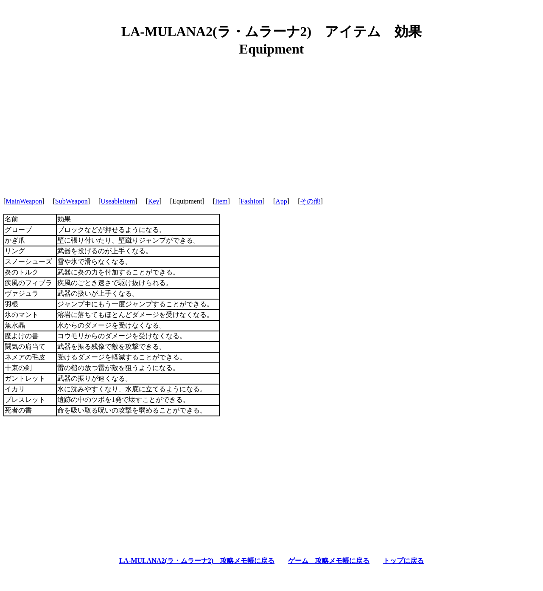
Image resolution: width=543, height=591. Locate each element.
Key (154, 201)
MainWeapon (24, 201)
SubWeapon (71, 201)
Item (221, 201)
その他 (310, 201)
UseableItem (118, 201)
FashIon (252, 201)
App (281, 201)
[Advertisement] (271, 123)
